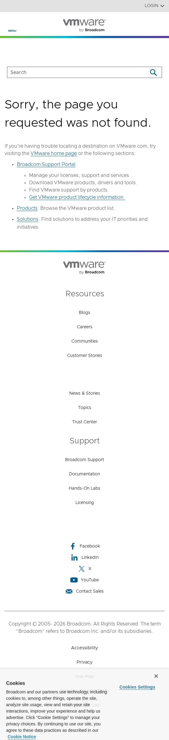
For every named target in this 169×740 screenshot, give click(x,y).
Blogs (84, 313)
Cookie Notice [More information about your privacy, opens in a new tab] (22, 736)
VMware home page (54, 153)
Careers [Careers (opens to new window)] (84, 327)
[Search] (153, 72)
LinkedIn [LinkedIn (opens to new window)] (85, 557)
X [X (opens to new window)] (84, 569)
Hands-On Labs (84, 488)
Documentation (84, 474)
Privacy (84, 662)
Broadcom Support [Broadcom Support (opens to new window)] (84, 460)
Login (154, 6)
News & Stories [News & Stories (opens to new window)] (84, 393)
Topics (84, 408)
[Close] (156, 676)
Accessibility (84, 648)
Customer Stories (84, 356)
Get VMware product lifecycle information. (77, 197)
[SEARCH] (71, 72)
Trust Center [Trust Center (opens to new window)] (84, 422)
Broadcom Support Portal (46, 164)
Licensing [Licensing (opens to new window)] (84, 503)
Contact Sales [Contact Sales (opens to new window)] (84, 591)
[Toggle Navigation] (9, 21)
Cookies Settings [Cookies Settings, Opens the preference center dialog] (137, 687)
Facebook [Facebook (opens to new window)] (84, 546)
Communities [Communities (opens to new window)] (84, 341)
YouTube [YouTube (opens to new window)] (84, 580)
